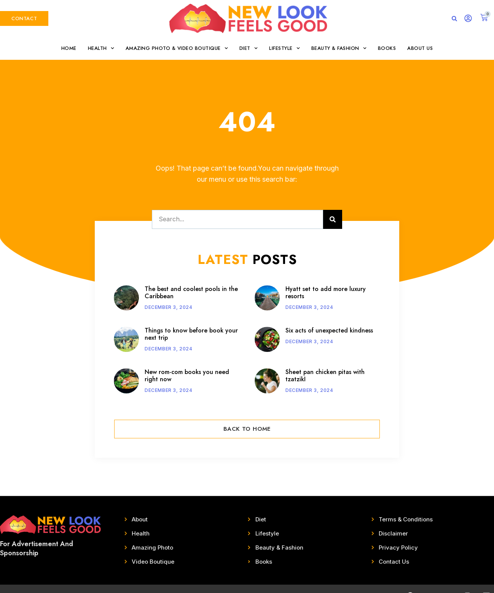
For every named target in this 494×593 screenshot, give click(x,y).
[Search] (332, 219)
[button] (454, 19)
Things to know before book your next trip (191, 334)
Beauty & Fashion (339, 48)
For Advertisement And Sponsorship (36, 548)
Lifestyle (284, 48)
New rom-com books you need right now (187, 376)
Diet (248, 48)
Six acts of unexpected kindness (329, 330)
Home (68, 48)
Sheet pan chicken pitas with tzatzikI (325, 376)
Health (101, 48)
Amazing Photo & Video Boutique (177, 48)
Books (387, 48)
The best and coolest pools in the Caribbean (191, 292)
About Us (420, 48)
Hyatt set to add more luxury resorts (325, 292)
